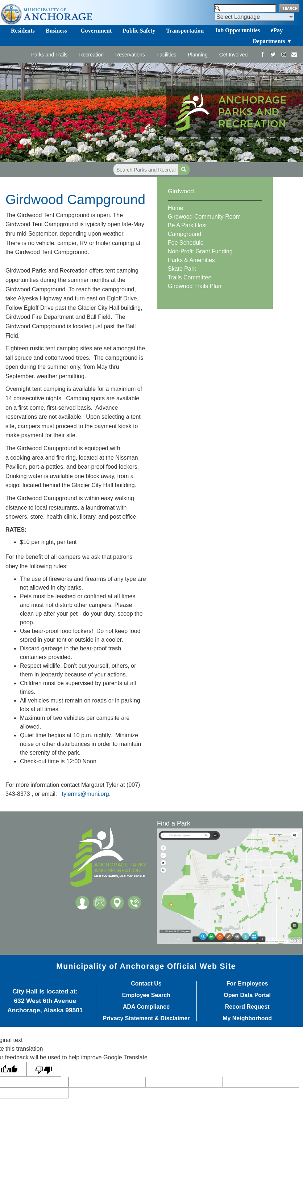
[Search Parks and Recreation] (145, 169)
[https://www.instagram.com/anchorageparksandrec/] (283, 54)
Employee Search (146, 995)
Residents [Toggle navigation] (23, 31)
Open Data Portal (247, 995)
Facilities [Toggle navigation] (166, 55)
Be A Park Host (187, 225)
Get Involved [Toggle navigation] (233, 55)
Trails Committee (189, 277)
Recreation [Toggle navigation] (91, 55)
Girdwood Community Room (204, 217)
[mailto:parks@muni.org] (294, 54)
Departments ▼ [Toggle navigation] (272, 41)
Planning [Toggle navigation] (198, 55)
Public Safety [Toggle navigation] (139, 31)
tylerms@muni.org (85, 794)
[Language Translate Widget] (254, 17)
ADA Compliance (146, 1007)
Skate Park (182, 269)
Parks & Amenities (191, 260)
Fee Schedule (186, 243)
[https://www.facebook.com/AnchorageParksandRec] (262, 54)
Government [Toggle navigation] (96, 31)
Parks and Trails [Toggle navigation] (49, 55)
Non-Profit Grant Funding (200, 251)
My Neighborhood (247, 1018)
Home (175, 208)
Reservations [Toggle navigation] (130, 55)
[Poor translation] (43, 1069)
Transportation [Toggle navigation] (185, 31)
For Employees (247, 984)
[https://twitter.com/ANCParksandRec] (273, 54)
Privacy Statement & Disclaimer (146, 1018)
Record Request (247, 1007)
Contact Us (146, 984)
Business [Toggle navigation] (56, 31)
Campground (185, 234)
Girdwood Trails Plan (194, 286)
